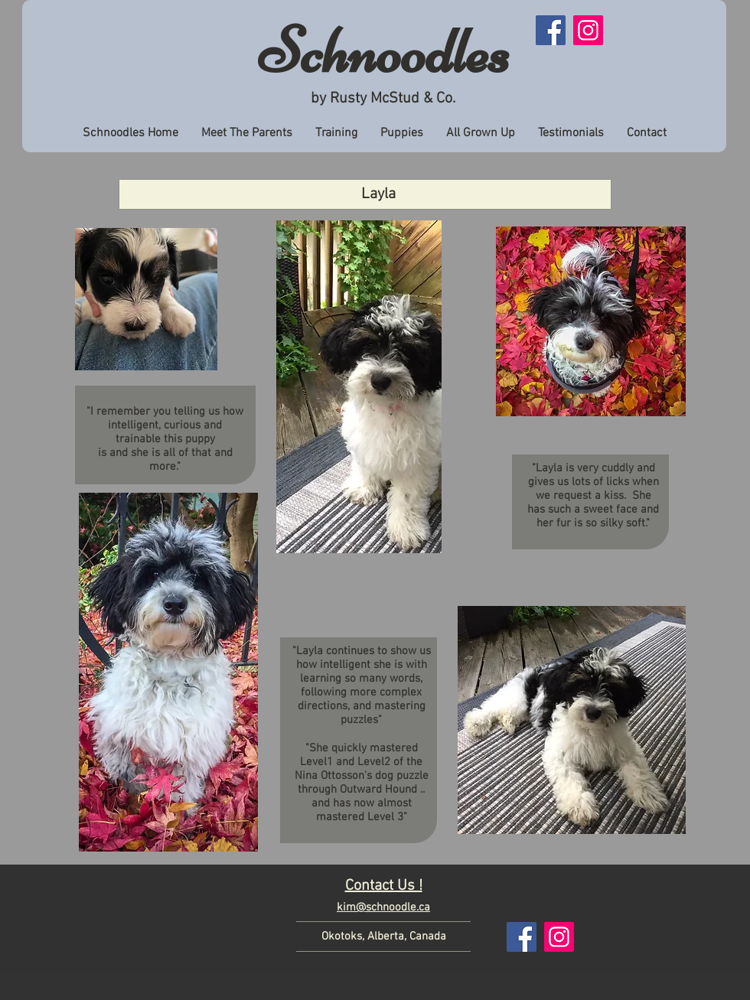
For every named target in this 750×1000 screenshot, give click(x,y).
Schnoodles (384, 51)
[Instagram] (588, 30)
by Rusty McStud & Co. (383, 99)
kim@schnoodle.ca (383, 907)
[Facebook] (551, 30)
